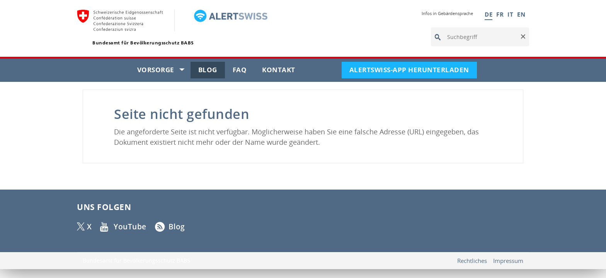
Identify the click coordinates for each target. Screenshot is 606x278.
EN (521, 14)
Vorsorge (164, 71)
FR (500, 14)
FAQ (244, 71)
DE (488, 14)
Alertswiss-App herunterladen (413, 71)
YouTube (130, 227)
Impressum (508, 261)
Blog (211, 71)
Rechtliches (472, 261)
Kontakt (282, 71)
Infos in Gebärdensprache (447, 13)
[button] (522, 37)
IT (510, 14)
